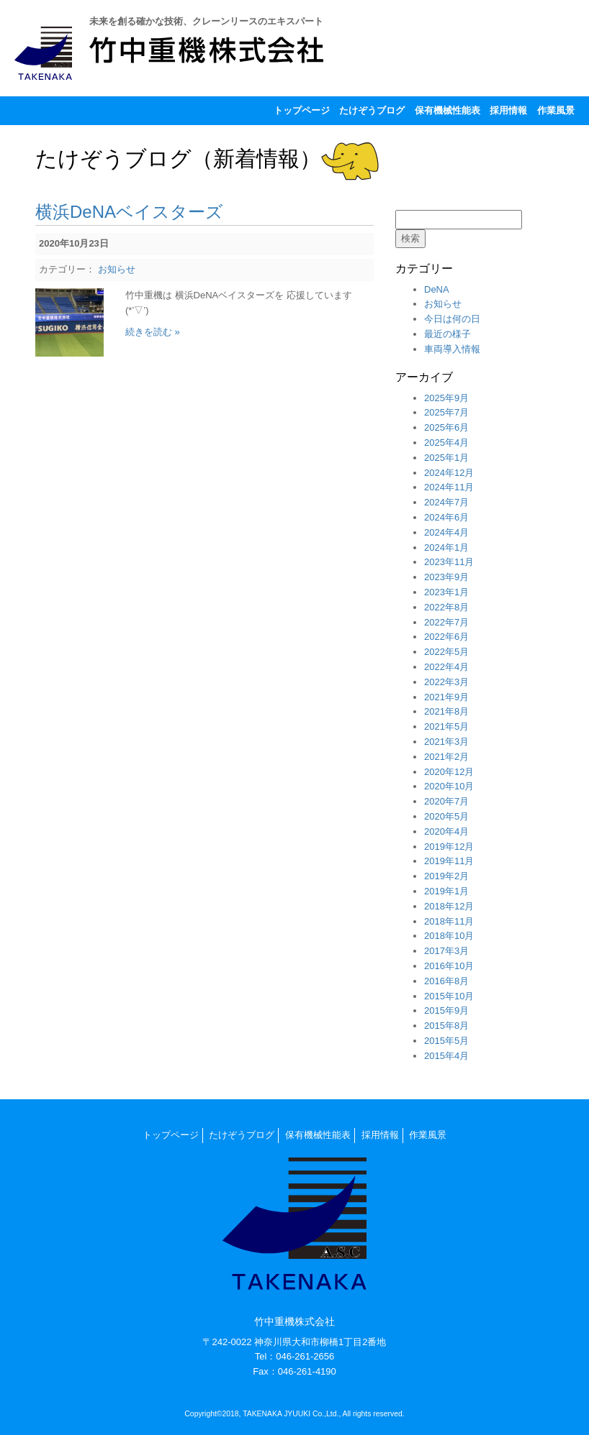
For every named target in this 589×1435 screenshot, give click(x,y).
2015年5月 (446, 1040)
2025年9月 (446, 398)
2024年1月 (446, 547)
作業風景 (556, 110)
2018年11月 (449, 921)
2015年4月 (446, 1055)
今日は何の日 (452, 318)
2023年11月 (449, 561)
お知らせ (116, 269)
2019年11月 (449, 861)
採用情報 (508, 110)
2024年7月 (446, 502)
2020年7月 (446, 801)
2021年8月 (446, 711)
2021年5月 (446, 726)
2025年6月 (446, 427)
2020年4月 (446, 831)
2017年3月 (446, 950)
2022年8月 (446, 607)
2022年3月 (446, 682)
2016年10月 (449, 966)
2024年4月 (446, 532)
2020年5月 (446, 816)
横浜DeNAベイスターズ (129, 211)
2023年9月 (446, 577)
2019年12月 (449, 846)
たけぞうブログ (372, 110)
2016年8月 (446, 981)
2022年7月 (446, 622)
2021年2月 (446, 756)
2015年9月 (446, 1010)
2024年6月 (446, 517)
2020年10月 (449, 786)
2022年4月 (446, 666)
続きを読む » (152, 331)
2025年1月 (446, 457)
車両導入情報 (452, 349)
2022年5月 (446, 651)
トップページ (302, 110)
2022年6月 (446, 636)
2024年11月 (449, 487)
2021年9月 (446, 697)
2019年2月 (446, 876)
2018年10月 (449, 935)
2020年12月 (449, 771)
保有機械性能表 (447, 110)
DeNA (436, 289)
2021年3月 (446, 741)
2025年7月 (446, 412)
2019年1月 (446, 891)
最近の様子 (447, 334)
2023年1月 (446, 592)
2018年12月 (449, 906)
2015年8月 (446, 1025)
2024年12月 (449, 472)
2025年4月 (446, 442)
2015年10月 (449, 996)
